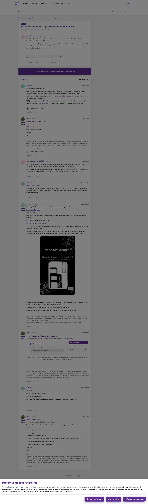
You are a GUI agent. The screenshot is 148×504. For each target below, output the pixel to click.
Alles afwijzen (113, 500)
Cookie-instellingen (94, 500)
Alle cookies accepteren (135, 500)
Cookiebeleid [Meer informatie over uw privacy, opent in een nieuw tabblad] (69, 492)
